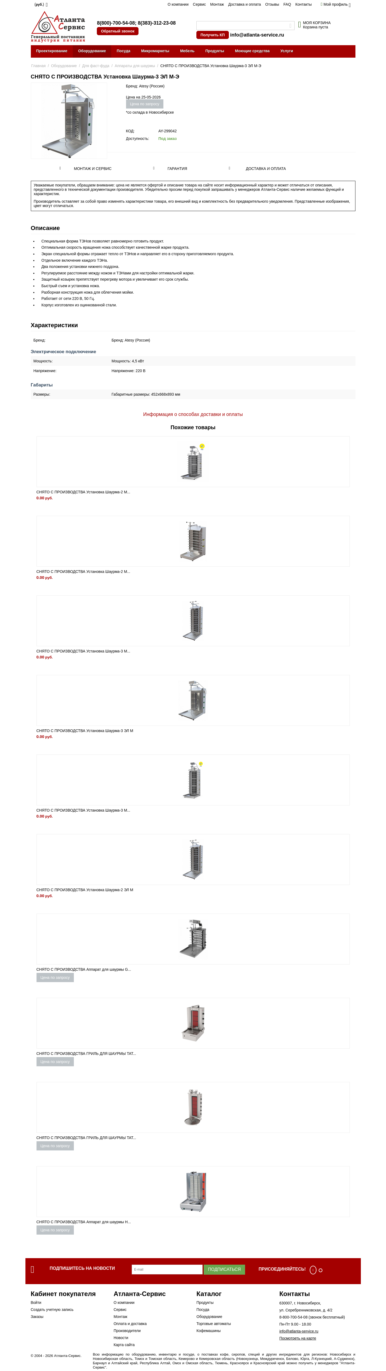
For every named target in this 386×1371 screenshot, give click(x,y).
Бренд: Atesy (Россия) (145, 86)
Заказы (37, 1316)
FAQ (287, 4)
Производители (127, 1331)
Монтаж (217, 4)
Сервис (199, 4)
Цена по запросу (144, 104)
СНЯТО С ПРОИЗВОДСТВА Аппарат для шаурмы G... (84, 969)
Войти (36, 1302)
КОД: (130, 131)
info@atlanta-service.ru (257, 35)
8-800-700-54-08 (293, 1317)
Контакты (303, 4)
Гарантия (177, 168)
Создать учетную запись (52, 1309)
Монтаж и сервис (92, 168)
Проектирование (52, 51)
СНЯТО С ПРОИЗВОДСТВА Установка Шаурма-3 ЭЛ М (85, 731)
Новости (121, 1338)
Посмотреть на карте (297, 1338)
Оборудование (92, 51)
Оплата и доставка (130, 1323)
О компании (178, 4)
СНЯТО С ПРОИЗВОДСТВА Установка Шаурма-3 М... (83, 651)
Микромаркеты (155, 51)
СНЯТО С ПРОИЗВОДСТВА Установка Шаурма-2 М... (83, 492)
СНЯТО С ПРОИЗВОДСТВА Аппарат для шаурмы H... (84, 1222)
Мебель (187, 51)
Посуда (123, 51)
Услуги (287, 51)
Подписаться (224, 1269)
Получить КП (212, 35)
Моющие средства (252, 51)
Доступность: (137, 138)
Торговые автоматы (213, 1323)
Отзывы (272, 4)
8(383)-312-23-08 (157, 23)
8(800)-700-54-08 (116, 23)
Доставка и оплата (244, 4)
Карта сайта (124, 1345)
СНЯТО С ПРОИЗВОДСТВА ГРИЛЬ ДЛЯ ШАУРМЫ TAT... (86, 1053)
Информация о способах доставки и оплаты (193, 414)
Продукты (214, 51)
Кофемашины (208, 1331)
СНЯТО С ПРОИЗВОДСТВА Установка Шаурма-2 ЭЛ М (85, 890)
